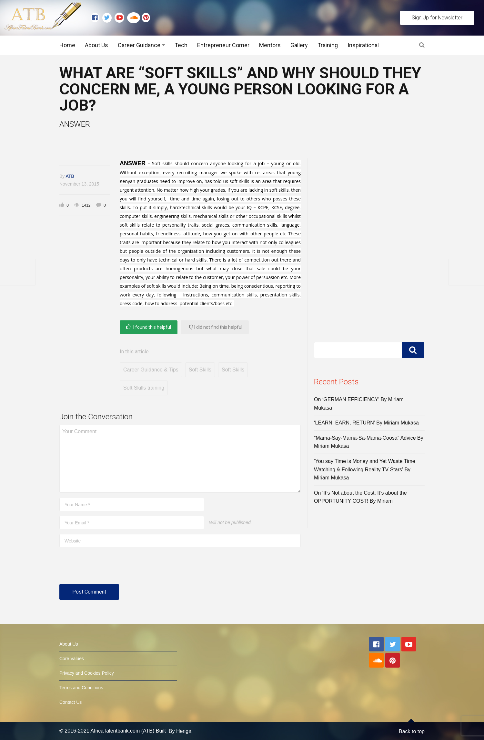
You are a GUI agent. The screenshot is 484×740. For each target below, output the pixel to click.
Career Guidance (139, 45)
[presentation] (108, 568)
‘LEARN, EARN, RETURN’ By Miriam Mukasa (366, 422)
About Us (96, 45)
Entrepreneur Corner (223, 45)
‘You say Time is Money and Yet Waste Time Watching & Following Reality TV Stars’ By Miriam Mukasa (364, 469)
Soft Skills (200, 369)
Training (328, 45)
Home (67, 45)
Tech (181, 45)
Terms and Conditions (81, 687)
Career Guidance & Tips (150, 369)
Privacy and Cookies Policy (86, 673)
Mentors (270, 45)
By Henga (180, 731)
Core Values (71, 658)
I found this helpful (148, 327)
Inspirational (363, 45)
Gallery (299, 45)
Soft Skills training (143, 388)
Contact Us (70, 702)
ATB (70, 176)
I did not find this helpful (215, 327)
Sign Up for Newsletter (437, 18)
